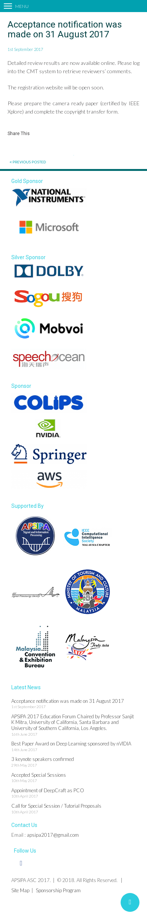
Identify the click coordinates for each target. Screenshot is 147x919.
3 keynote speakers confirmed (42, 759)
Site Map (20, 890)
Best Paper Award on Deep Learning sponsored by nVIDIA (71, 744)
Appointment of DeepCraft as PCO (47, 790)
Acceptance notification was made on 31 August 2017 (67, 701)
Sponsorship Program (58, 890)
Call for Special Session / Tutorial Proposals (56, 806)
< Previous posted (28, 162)
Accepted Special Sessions (38, 775)
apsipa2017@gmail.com (53, 835)
